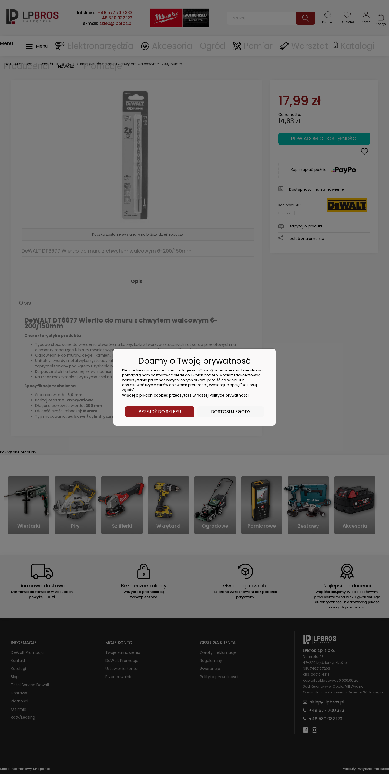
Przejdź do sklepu (160, 411)
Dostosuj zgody (230, 411)
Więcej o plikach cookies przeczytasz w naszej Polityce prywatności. (185, 395)
